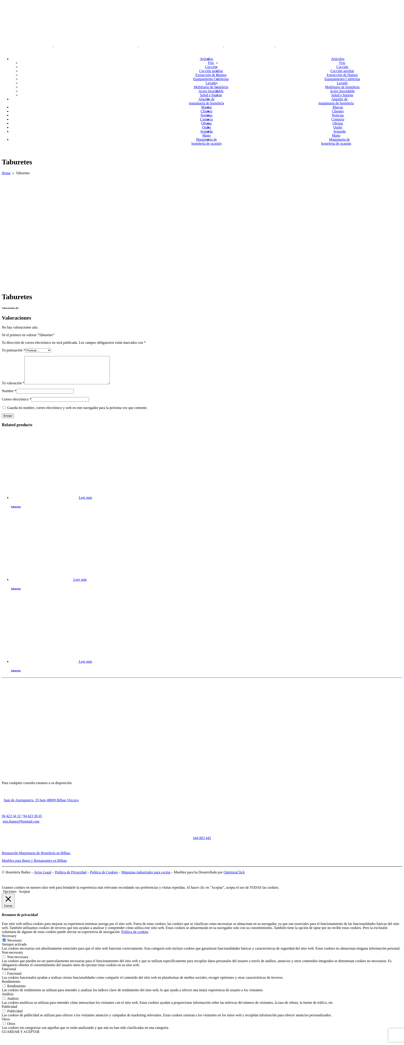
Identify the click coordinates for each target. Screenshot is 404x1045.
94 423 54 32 (11, 821)
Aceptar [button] (24, 897)
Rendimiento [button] (11, 987)
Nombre (9, 396)
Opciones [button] (9, 897)
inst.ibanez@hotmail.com (21, 827)
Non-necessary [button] (12, 958)
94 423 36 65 (32, 821)
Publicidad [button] (9, 1012)
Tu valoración (13, 388)
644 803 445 (202, 843)
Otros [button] (6, 1024)
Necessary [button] (9, 941)
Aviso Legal (42, 877)
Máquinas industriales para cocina (145, 877)
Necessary (14, 946)
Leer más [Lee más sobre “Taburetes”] (85, 503)
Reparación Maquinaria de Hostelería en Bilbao (36, 858)
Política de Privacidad (70, 877)
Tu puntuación (13, 350)
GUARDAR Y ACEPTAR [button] (20, 1037)
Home (6, 173)
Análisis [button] (7, 999)
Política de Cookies (104, 877)
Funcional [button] (9, 974)
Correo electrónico (16, 404)
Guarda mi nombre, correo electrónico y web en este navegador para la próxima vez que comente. (77, 413)
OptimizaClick (234, 877)
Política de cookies (135, 937)
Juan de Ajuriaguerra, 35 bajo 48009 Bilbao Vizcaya (41, 805)
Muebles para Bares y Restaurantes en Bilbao (34, 866)
